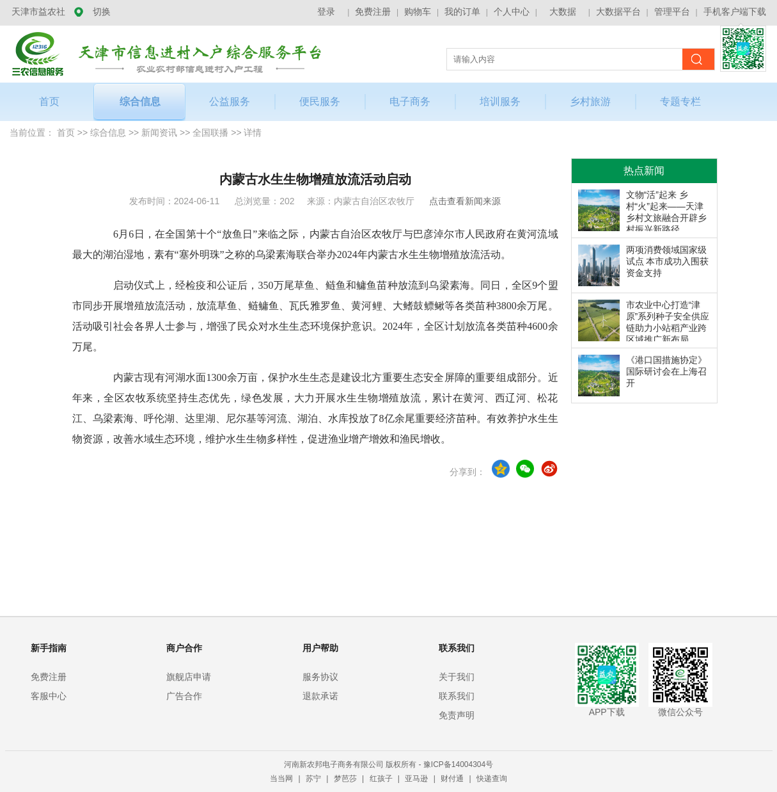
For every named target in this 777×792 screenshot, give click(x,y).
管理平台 (672, 11)
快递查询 (491, 778)
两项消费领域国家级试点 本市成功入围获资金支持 (667, 261)
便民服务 (319, 101)
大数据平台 (618, 11)
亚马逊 (417, 778)
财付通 (453, 778)
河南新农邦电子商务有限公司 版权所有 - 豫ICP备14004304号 (388, 764)
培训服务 (500, 101)
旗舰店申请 (188, 677)
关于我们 (457, 677)
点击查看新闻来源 (465, 201)
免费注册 (373, 11)
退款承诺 (320, 696)
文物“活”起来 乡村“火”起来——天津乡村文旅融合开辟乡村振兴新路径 (666, 210)
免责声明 (457, 715)
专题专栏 (680, 101)
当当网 (282, 778)
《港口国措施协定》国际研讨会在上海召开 (666, 371)
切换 (102, 11)
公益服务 (229, 101)
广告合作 (184, 696)
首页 (49, 101)
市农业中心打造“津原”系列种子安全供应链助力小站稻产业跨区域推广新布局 (668, 320)
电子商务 (409, 101)
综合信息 (140, 101)
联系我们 (457, 696)
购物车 (417, 11)
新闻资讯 (159, 132)
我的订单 (462, 11)
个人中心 (512, 11)
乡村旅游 (590, 101)
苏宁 (314, 778)
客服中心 (49, 696)
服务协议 (320, 677)
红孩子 (382, 778)
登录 (326, 11)
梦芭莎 (346, 778)
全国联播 (210, 132)
